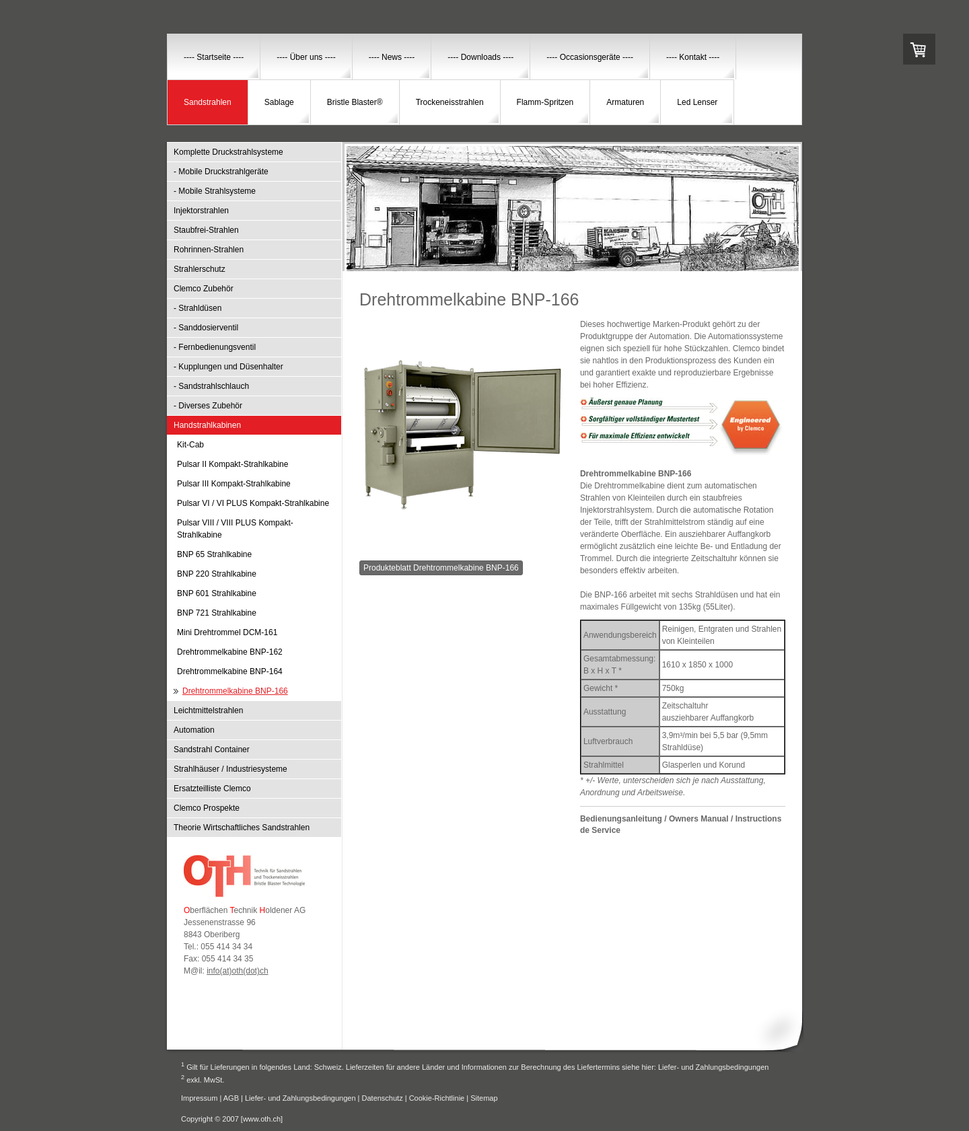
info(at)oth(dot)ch (237, 971)
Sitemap (483, 1098)
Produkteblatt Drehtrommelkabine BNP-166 (441, 568)
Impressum (199, 1098)
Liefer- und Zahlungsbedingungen (713, 1067)
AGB (231, 1098)
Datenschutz (382, 1098)
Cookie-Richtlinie (437, 1098)
